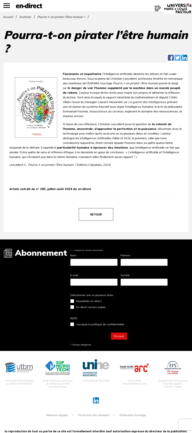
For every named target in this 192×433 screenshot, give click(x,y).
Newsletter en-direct (88, 301)
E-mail (75, 275)
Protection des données (94, 415)
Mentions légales (57, 415)
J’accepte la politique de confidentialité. (100, 324)
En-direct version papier (91, 307)
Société (125, 275)
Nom (74, 255)
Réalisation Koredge (132, 415)
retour (96, 214)
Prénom (126, 255)
